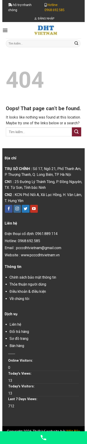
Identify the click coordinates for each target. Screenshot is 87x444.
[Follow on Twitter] (25, 209)
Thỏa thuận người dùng (28, 284)
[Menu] (5, 30)
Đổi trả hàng (19, 331)
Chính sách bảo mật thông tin (33, 277)
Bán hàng (17, 346)
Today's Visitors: (21, 386)
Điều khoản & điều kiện (28, 291)
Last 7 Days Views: (23, 399)
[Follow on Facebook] (9, 209)
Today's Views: (20, 374)
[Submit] (76, 43)
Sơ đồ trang (19, 338)
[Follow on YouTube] (34, 209)
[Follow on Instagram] (17, 209)
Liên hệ (15, 324)
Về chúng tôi (19, 298)
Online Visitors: (21, 361)
